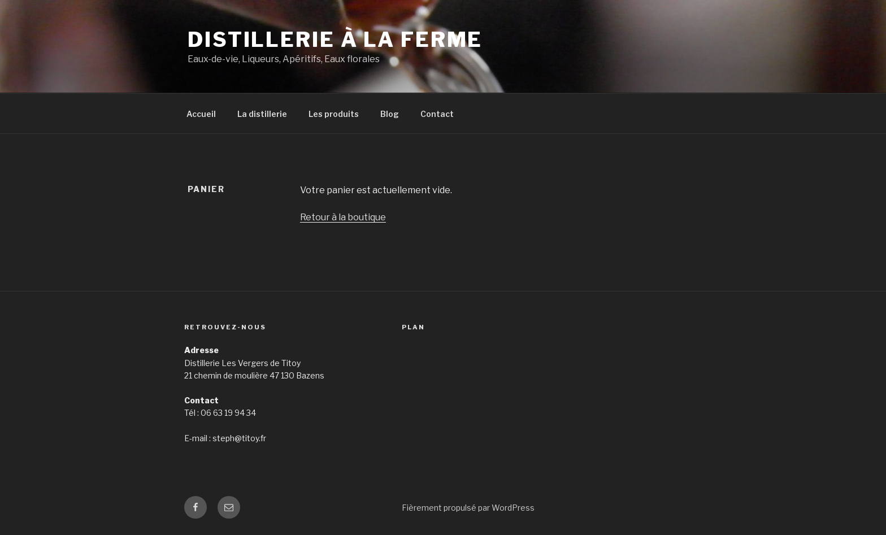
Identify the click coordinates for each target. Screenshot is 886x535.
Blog (389, 114)
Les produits (334, 114)
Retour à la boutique (343, 217)
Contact (437, 114)
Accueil (201, 114)
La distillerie (262, 114)
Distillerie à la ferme (335, 39)
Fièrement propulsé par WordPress (468, 507)
